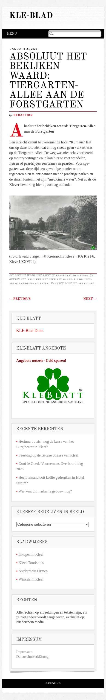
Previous (20, 298)
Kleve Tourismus (31, 563)
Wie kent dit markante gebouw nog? (45, 491)
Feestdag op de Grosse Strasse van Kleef (48, 455)
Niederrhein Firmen (33, 571)
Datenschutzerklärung (32, 656)
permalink (86, 283)
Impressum (24, 652)
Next (90, 298)
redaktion (23, 115)
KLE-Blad (31, 16)
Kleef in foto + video (72, 275)
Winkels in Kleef (31, 579)
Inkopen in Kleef (31, 554)
